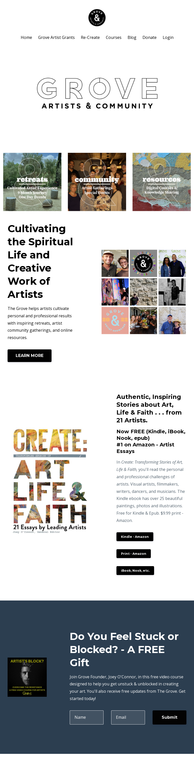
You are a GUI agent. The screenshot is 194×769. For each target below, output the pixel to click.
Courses (114, 37)
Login (168, 37)
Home (26, 37)
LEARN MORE (29, 355)
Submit (169, 717)
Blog (132, 37)
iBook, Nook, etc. (135, 570)
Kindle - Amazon (135, 537)
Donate (149, 37)
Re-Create (90, 37)
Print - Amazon (133, 554)
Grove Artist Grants (56, 37)
